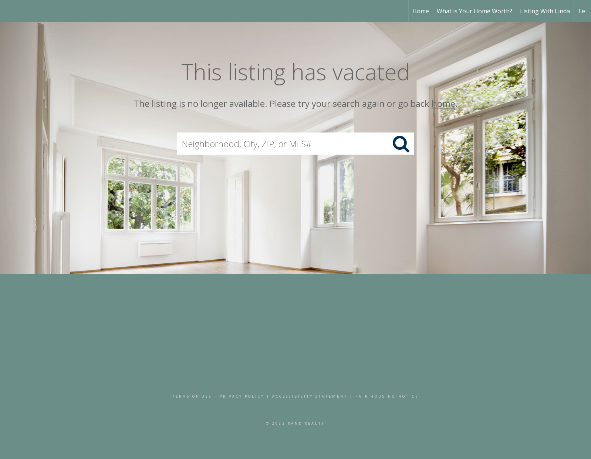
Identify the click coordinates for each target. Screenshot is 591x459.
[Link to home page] (9, 11)
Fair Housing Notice (387, 396)
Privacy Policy (242, 396)
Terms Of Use (192, 396)
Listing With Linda (545, 11)
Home (420, 11)
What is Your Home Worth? (474, 11)
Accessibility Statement (310, 396)
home (443, 103)
